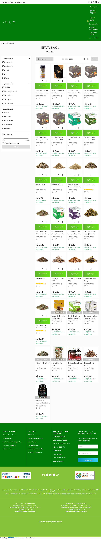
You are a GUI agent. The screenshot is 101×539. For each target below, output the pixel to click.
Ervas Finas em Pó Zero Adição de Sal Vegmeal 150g (74, 185)
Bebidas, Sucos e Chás (93, 12)
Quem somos (7, 438)
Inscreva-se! (88, 460)
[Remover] (39, 81)
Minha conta (57, 451)
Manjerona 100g (57, 184)
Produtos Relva (93, 33)
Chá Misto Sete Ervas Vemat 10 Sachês (89, 138)
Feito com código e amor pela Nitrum (50, 522)
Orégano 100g (89, 184)
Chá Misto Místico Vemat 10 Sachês (74, 232)
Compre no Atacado (9, 445)
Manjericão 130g (41, 278)
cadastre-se (20, 2)
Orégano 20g (40, 184)
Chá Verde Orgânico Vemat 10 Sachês (90, 317)
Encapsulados (93, 24)
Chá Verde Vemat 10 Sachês (74, 138)
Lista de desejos (58, 461)
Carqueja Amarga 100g (57, 279)
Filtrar (16, 147)
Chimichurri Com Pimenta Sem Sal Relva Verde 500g (42, 232)
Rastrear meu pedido (59, 458)
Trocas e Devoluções (35, 452)
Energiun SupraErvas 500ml (75, 364)
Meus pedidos (57, 454)
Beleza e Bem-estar (93, 19)
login (12, 2)
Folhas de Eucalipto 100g (42, 364)
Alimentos (93, 7)
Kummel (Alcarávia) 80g (74, 279)
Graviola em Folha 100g (90, 279)
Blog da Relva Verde (9, 435)
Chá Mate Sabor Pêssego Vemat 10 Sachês (42, 138)
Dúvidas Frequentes (34, 435)
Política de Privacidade (35, 449)
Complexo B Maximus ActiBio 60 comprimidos (43, 402)
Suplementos (93, 38)
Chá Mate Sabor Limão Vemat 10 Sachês (57, 138)
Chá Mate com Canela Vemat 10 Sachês (74, 91)
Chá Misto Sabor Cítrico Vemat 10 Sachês (57, 232)
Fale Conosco (7, 449)
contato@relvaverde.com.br (19, 494)
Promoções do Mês (59, 437)
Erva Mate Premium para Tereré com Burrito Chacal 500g (59, 91)
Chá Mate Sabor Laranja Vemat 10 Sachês (90, 91)
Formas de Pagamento (35, 438)
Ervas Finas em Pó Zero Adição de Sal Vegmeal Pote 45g (42, 91)
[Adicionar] (46, 81)
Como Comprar (33, 442)
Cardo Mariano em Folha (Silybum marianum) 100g (90, 232)
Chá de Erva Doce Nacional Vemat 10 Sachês (74, 317)
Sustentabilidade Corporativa (12, 442)
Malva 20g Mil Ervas (57, 364)
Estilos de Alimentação (93, 28)
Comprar (43, 86)
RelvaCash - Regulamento (61, 444)
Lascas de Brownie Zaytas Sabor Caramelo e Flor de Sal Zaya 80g (58, 317)
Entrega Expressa (33, 445)
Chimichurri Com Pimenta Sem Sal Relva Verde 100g (42, 326)
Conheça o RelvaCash (60, 440)
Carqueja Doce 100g (89, 364)
